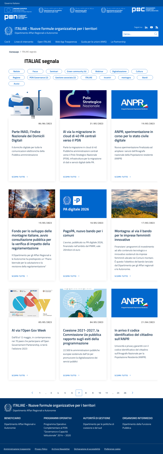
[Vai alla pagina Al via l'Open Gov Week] (20, 375)
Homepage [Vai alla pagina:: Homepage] (14, 51)
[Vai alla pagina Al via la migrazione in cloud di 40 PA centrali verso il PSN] (71, 176)
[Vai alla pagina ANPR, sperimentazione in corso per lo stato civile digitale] (123, 176)
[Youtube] (150, 27)
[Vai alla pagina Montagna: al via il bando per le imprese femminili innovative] (123, 276)
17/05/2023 (148, 222)
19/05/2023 (148, 123)
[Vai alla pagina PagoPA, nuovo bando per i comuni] (71, 276)
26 (125, 392)
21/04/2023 (148, 322)
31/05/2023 (96, 123)
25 (118, 392)
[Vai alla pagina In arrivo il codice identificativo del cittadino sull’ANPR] (123, 375)
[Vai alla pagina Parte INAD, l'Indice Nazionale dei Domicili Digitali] (20, 176)
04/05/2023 (96, 322)
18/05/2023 (96, 222)
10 (100, 392)
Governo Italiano (12, 3)
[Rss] (155, 27)
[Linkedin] (145, 27)
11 (107, 392)
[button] (112, 449)
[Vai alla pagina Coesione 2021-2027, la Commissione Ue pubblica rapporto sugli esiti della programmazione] (71, 375)
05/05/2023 (45, 322)
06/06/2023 (45, 123)
